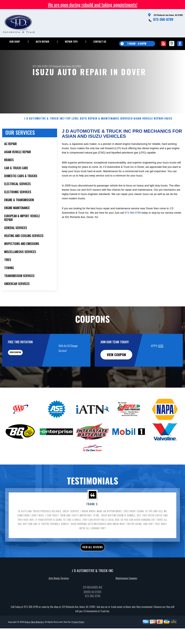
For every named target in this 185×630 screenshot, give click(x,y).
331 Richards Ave (57, 66)
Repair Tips (71, 41)
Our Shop (14, 41)
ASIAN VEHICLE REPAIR (148, 132)
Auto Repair (42, 41)
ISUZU (168, 132)
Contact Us (99, 41)
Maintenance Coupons (126, 594)
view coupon (23, 368)
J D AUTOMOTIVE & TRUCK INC (44, 132)
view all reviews (92, 562)
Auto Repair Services (59, 594)
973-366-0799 (163, 19)
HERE (160, 360)
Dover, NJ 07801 (73, 66)
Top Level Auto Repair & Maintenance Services (98, 132)
